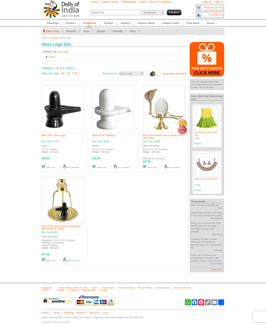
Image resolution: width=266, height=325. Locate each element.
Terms (56, 312)
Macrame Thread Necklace (206, 179)
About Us (94, 312)
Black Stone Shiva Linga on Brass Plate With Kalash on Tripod (61, 227)
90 (75, 73)
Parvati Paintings (126, 288)
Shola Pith (71, 31)
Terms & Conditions (160, 1)
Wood (133, 31)
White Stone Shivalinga (103, 135)
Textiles (108, 23)
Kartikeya (72, 290)
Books (211, 23)
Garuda (103, 290)
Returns (81, 312)
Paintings (53, 23)
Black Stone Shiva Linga (54, 135)
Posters (71, 23)
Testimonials (129, 1)
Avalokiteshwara (88, 290)
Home (94, 1)
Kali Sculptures (163, 288)
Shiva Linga (52, 31)
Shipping (68, 312)
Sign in (219, 1)
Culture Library (109, 1)
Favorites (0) (216, 14)
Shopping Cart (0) (213, 7)
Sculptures (53, 38)
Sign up (207, 1)
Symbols (101, 31)
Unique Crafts (170, 23)
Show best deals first (174, 73)
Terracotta (117, 31)
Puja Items (193, 23)
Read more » (217, 269)
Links (106, 312)
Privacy (46, 312)
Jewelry (125, 23)
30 (62, 73)
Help (142, 1)
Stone (86, 31)
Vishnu (94, 288)
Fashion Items (146, 23)
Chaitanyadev (108, 288)
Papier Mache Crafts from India (73, 288)
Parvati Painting (145, 288)
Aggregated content (47, 289)
